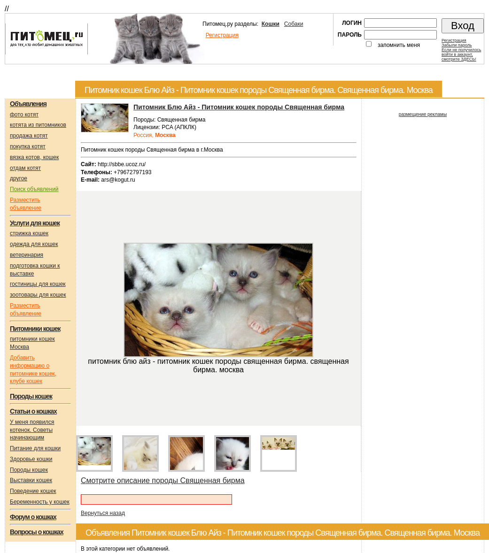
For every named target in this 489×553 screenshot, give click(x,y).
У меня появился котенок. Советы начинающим (32, 430)
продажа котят (29, 135)
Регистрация (222, 35)
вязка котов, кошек (34, 157)
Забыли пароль (457, 45)
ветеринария (26, 255)
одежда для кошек (34, 244)
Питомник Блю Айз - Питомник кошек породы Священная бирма (238, 107)
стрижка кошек (29, 233)
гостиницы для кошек (38, 284)
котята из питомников (38, 125)
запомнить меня (399, 45)
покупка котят (28, 146)
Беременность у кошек (40, 502)
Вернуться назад (103, 513)
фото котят (24, 114)
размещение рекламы (423, 114)
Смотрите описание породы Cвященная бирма (163, 480)
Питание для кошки (35, 448)
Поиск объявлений (34, 189)
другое (18, 178)
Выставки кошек (31, 480)
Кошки (270, 24)
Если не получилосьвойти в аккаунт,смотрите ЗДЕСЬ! (461, 54)
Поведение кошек (33, 491)
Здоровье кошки (31, 459)
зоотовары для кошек (38, 295)
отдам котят (25, 168)
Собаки (293, 24)
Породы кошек (29, 470)
